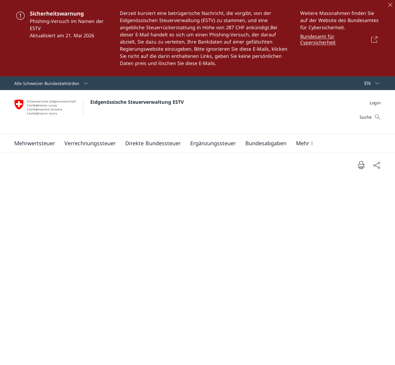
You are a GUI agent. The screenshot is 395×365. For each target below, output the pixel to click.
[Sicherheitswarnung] (197, 38)
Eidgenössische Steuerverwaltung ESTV (137, 102)
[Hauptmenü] (193, 143)
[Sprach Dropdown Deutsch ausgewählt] (370, 83)
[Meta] (375, 103)
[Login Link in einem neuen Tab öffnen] (375, 103)
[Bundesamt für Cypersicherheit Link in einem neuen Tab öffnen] (340, 39)
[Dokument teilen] (376, 165)
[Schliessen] (390, 5)
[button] (35, 143)
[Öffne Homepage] (99, 112)
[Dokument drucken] (361, 165)
